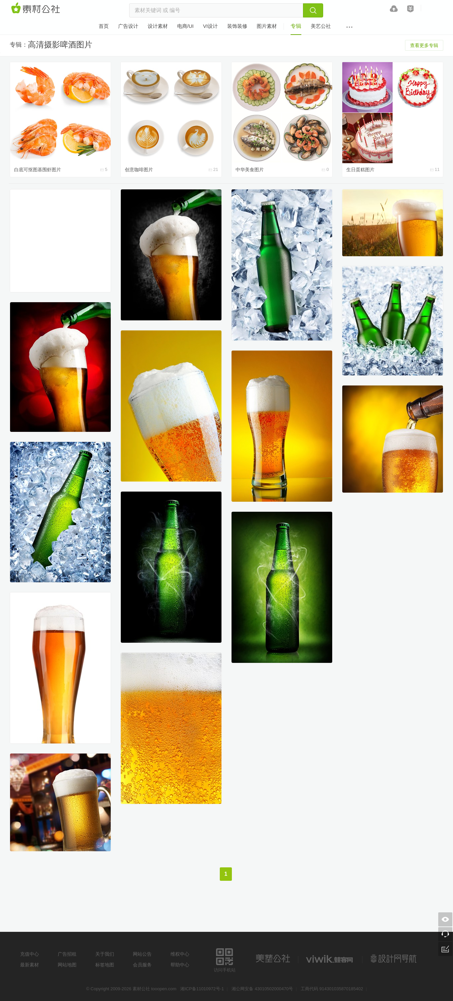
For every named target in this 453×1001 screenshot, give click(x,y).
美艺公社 (272, 958)
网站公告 (142, 954)
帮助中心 (179, 964)
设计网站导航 (394, 958)
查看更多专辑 (424, 45)
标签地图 (104, 964)
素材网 (36, 8)
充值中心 (29, 954)
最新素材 (29, 964)
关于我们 (104, 954)
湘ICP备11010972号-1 (202, 988)
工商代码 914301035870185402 (332, 988)
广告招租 (67, 954)
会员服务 (142, 964)
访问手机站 (225, 959)
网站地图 (67, 964)
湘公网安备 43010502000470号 (262, 988)
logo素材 (330, 958)
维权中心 (179, 954)
